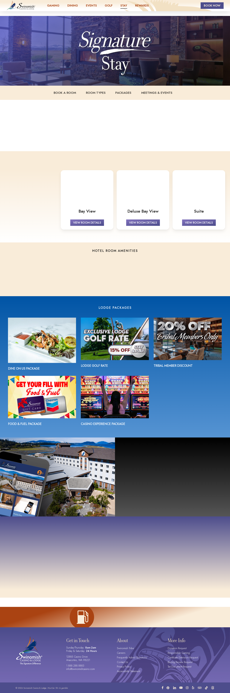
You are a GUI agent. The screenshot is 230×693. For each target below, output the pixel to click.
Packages (120, 94)
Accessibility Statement (128, 671)
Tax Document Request (179, 666)
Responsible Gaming (179, 653)
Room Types (98, 94)
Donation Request (177, 648)
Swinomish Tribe (125, 648)
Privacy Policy (124, 666)
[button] (87, 225)
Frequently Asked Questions (132, 657)
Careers (121, 653)
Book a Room (73, 94)
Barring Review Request (180, 662)
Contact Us (122, 662)
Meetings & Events (148, 94)
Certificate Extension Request (183, 657)
